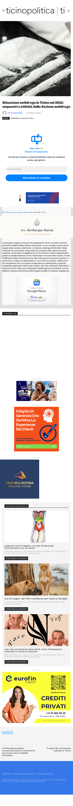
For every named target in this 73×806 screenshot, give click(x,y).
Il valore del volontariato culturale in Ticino (59, 749)
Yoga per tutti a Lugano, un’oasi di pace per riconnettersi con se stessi (29, 547)
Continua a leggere (16, 558)
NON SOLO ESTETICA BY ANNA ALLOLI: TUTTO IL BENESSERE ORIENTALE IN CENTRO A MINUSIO (33, 650)
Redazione (17, 113)
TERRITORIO (7, 732)
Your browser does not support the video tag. (19, 326)
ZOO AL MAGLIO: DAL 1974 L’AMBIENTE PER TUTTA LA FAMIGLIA (35, 598)
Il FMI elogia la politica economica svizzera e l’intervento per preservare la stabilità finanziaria (18, 751)
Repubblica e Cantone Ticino (22, 118)
